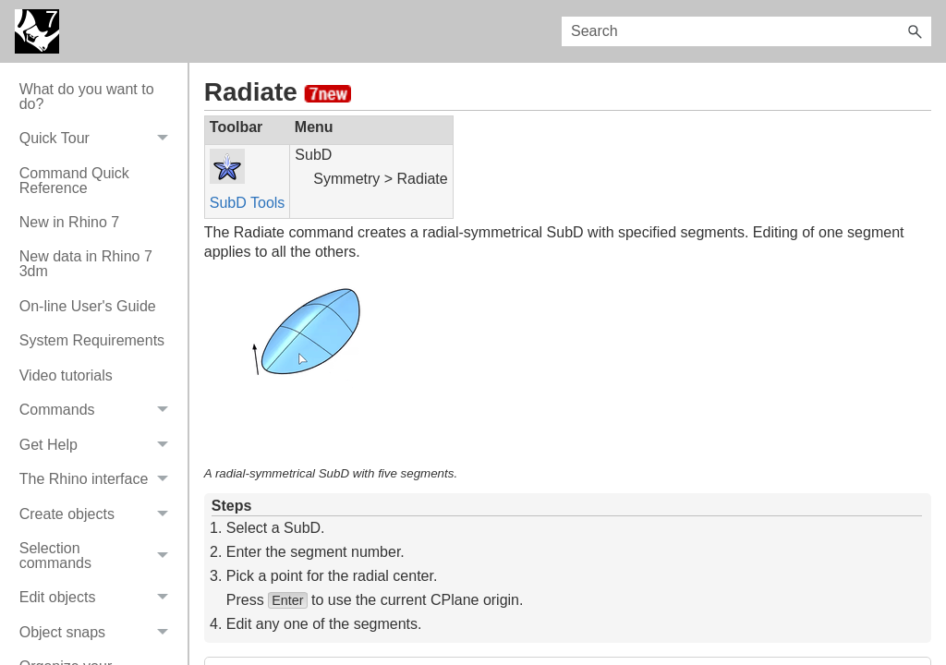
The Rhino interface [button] (98, 479)
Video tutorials (66, 375)
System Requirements (91, 340)
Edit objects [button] (98, 598)
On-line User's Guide (87, 306)
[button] (914, 31)
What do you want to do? (86, 96)
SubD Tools (247, 203)
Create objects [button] (98, 514)
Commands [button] (98, 410)
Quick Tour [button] (98, 138)
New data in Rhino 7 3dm (85, 263)
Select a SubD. (275, 528)
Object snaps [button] (98, 632)
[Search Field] (746, 31)
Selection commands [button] (98, 555)
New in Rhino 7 (69, 222)
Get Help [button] (98, 445)
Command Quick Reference (74, 180)
